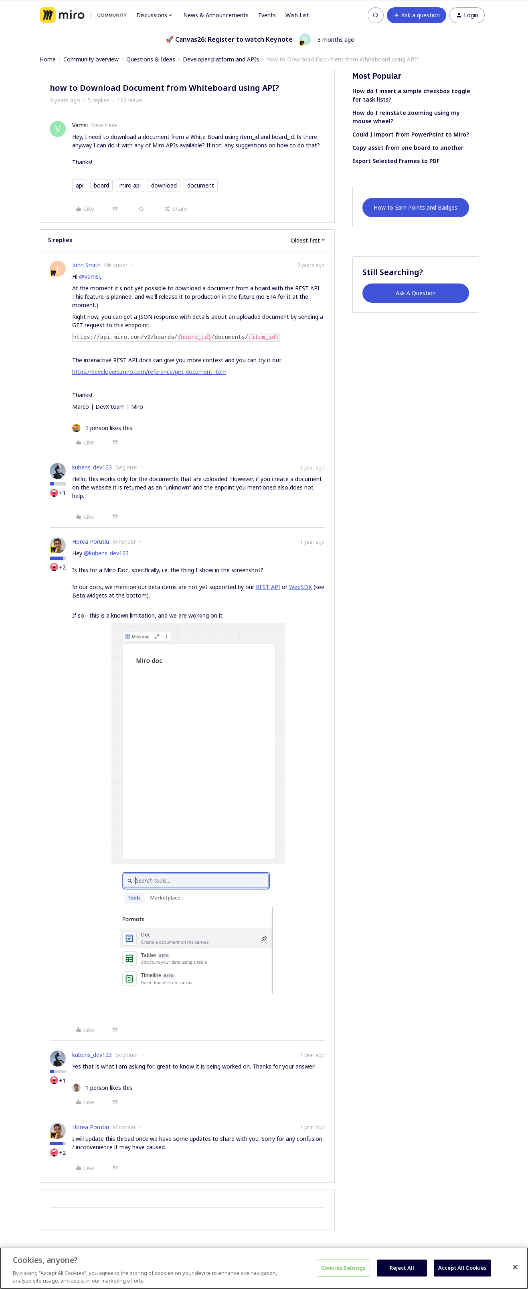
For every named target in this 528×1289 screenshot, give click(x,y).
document (200, 185)
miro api (130, 185)
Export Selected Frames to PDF (395, 161)
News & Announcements (216, 15)
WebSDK (300, 587)
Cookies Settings (343, 1267)
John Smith (86, 265)
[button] (416, 15)
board (101, 185)
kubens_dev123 (92, 467)
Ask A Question (416, 293)
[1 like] (102, 428)
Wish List (297, 15)
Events (267, 15)
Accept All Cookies (462, 1267)
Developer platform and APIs (221, 59)
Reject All (402, 1267)
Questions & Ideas (150, 59)
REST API (268, 587)
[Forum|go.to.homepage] (83, 15)
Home (48, 59)
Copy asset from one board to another (407, 147)
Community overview (91, 59)
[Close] (515, 1267)
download (164, 185)
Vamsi (80, 125)
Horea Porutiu (90, 541)
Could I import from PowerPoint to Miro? (410, 134)
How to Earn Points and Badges (415, 207)
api (79, 185)
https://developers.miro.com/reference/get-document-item (149, 371)
